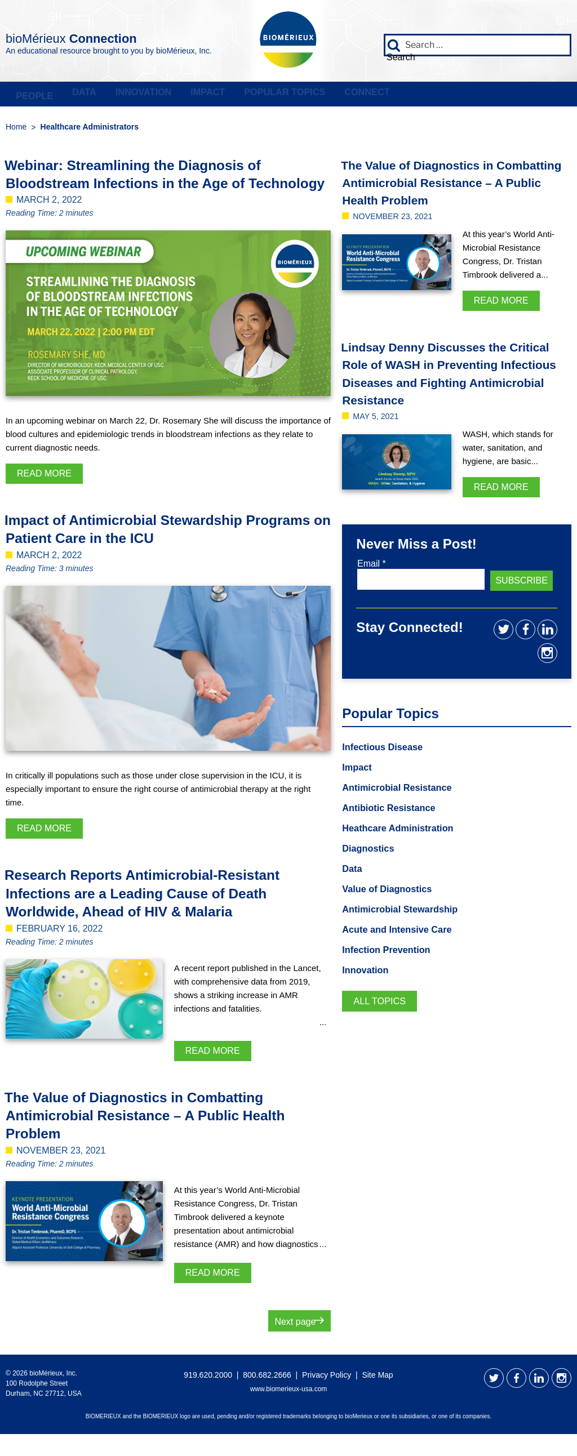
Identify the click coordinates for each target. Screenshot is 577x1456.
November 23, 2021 (397, 237)
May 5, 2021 (378, 454)
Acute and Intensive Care (402, 946)
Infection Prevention (391, 967)
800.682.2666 (267, 1396)
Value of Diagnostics (391, 904)
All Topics (382, 1019)
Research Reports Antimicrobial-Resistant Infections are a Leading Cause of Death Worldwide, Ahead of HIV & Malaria (157, 915)
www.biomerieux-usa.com (288, 1411)
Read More (44, 495)
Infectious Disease (386, 758)
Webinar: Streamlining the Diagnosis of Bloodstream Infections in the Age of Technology (146, 186)
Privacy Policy (326, 1396)
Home (16, 130)
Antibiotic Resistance (393, 821)
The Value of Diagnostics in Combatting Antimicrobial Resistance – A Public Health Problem (160, 1137)
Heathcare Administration (403, 842)
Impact (273, 95)
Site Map (377, 1396)
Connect (475, 95)
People (43, 95)
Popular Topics (371, 95)
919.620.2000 (208, 1396)
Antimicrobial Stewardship (406, 925)
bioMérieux (108, 36)
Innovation (189, 95)
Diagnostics (371, 863)
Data (110, 95)
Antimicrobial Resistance (402, 800)
